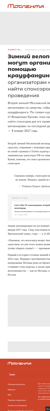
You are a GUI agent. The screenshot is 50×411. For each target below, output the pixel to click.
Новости (14, 50)
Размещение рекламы (16, 384)
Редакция (11, 390)
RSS (9, 395)
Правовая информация (17, 400)
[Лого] (26, 6)
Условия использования (17, 405)
